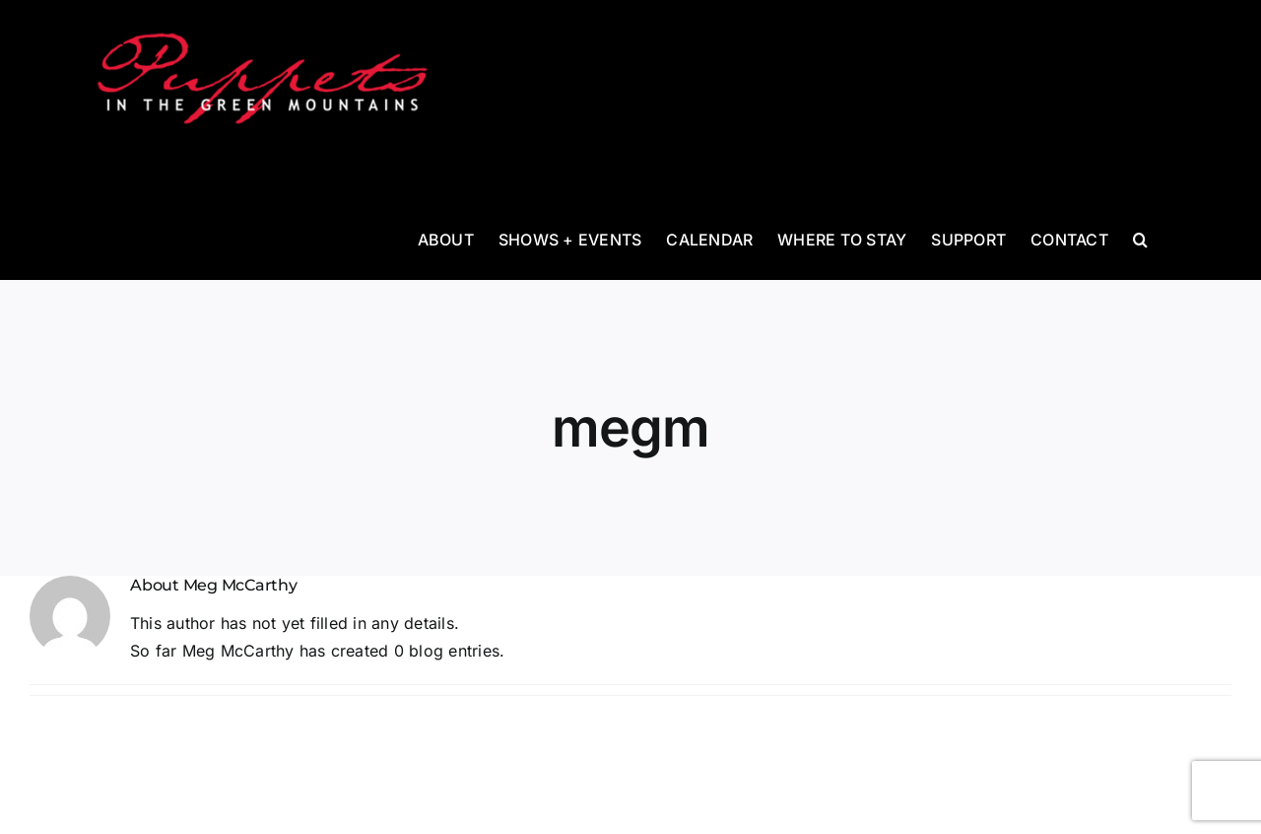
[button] (1140, 238)
